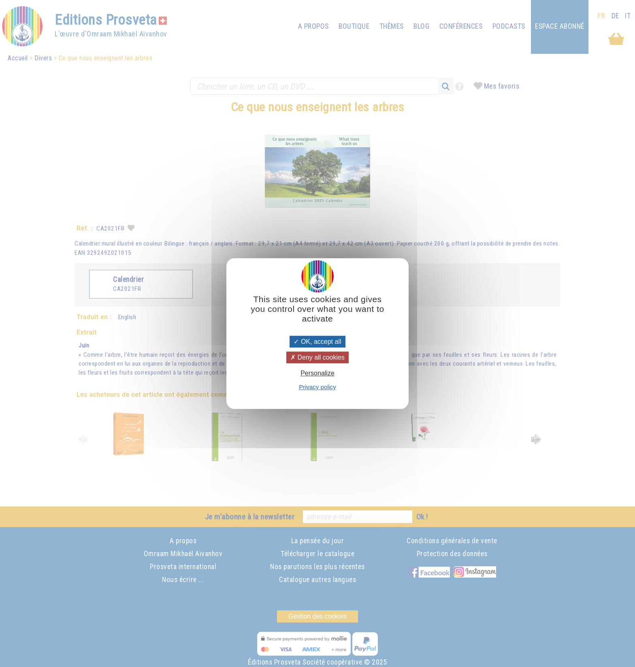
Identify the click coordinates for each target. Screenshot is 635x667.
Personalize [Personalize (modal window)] (317, 373)
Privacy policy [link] (317, 386)
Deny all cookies (317, 357)
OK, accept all (317, 341)
